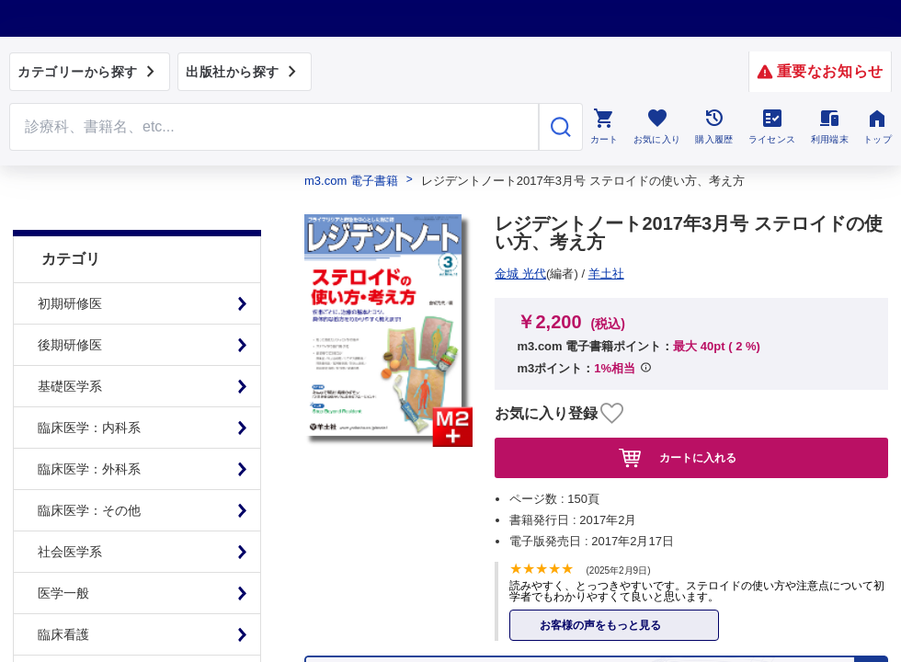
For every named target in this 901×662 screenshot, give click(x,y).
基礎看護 (63, 629)
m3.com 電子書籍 (351, 181)
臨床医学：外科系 (89, 423)
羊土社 (520, 273)
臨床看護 (63, 588)
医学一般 (63, 547)
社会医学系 (70, 505)
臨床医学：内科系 (89, 381)
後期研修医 (70, 298)
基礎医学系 (70, 340)
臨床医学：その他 (89, 464)
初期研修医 (70, 257)
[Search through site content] (274, 127)
